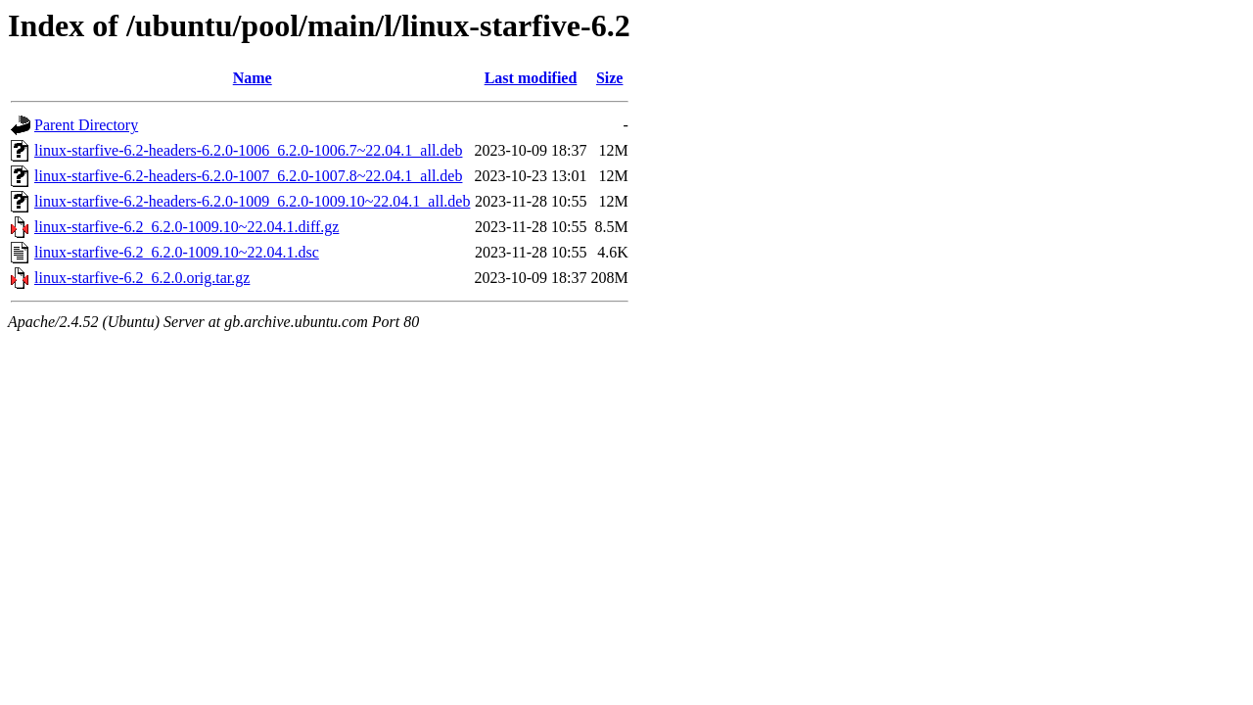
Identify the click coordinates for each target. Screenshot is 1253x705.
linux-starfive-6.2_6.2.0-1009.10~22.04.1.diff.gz (186, 226)
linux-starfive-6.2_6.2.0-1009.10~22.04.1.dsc (176, 252)
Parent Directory (86, 125)
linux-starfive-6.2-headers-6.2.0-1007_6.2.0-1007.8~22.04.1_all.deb (248, 175)
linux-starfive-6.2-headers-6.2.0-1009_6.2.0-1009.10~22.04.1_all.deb (252, 201)
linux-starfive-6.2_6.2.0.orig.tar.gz (142, 277)
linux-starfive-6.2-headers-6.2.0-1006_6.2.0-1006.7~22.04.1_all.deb (248, 150)
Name (252, 78)
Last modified (531, 78)
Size (610, 78)
